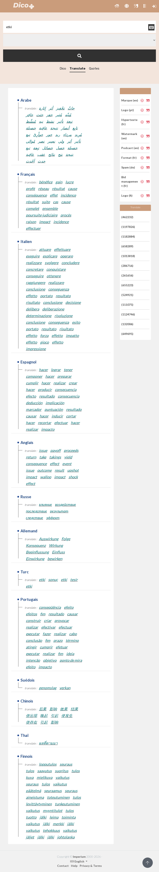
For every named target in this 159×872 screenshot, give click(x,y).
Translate (78, 68)
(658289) (127, 246)
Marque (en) (129, 100)
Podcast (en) (130, 148)
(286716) (127, 265)
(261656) (127, 275)
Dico (63, 68)
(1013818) (128, 256)
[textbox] (79, 27)
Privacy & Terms (91, 865)
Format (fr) (129, 157)
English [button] (77, 861)
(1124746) (128, 314)
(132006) (127, 324)
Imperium (79, 856)
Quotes (94, 68)
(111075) (127, 304)
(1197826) (128, 227)
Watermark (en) (129, 136)
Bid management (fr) (129, 181)
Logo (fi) (126, 195)
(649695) (127, 334)
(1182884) (128, 236)
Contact (63, 865)
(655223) (127, 285)
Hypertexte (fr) (129, 122)
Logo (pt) (127, 110)
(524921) (127, 295)
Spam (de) (128, 167)
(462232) (127, 217)
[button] (117, 6)
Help (74, 865)
